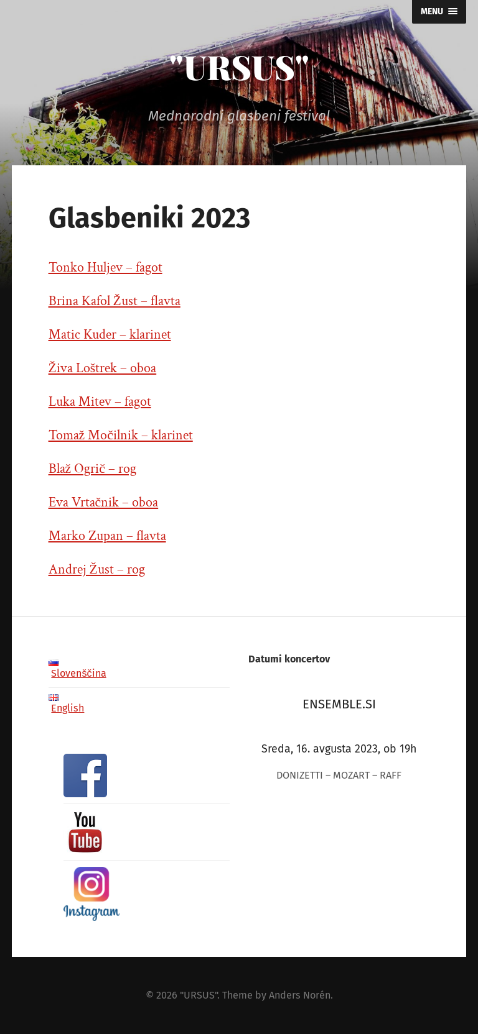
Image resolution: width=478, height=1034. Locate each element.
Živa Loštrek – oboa (103, 368)
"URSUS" (239, 66)
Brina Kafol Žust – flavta (114, 301)
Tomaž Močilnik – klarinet (121, 435)
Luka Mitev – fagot (100, 402)
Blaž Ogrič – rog (92, 469)
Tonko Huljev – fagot (105, 267)
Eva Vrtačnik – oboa (104, 502)
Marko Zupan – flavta (107, 536)
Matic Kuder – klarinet (110, 335)
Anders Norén (299, 995)
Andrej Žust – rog (97, 569)
